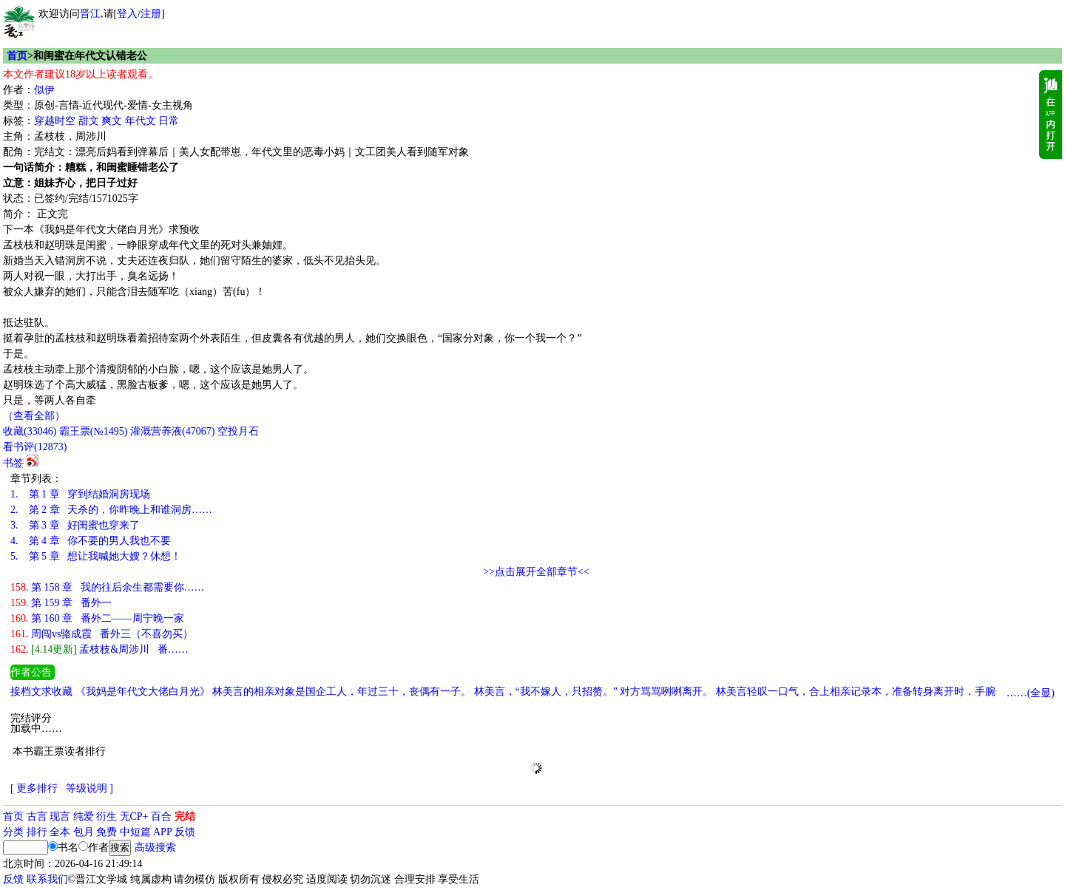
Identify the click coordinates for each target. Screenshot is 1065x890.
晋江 (90, 13)
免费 (106, 832)
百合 (161, 816)
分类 (13, 832)
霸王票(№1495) (93, 431)
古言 (37, 816)
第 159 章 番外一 (61, 602)
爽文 (111, 120)
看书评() (35, 446)
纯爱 (83, 816)
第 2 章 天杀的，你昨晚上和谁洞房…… (111, 509)
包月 (83, 832)
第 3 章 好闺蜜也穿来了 (75, 525)
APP (162, 832)
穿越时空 (54, 120)
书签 (13, 463)
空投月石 (238, 431)
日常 (168, 120)
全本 (60, 832)
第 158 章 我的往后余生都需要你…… (107, 587)
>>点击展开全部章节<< (536, 571)
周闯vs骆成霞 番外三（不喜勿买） (101, 633)
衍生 (106, 816)
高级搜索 (155, 847)
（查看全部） (34, 415)
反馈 (185, 832)
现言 (60, 816)
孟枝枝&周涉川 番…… (99, 649)
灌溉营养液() (172, 431)
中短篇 (135, 832)
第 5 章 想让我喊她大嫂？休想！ (95, 556)
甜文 (88, 120)
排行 (37, 832)
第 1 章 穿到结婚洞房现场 (80, 494)
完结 (185, 816)
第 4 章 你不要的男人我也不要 (90, 540)
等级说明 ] (89, 788)
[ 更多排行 (34, 788)
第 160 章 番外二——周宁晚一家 (97, 618)
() (29, 431)
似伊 (44, 89)
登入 (127, 13)
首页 (17, 55)
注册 (151, 13)
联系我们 (47, 879)
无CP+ (134, 816)
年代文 (140, 120)
